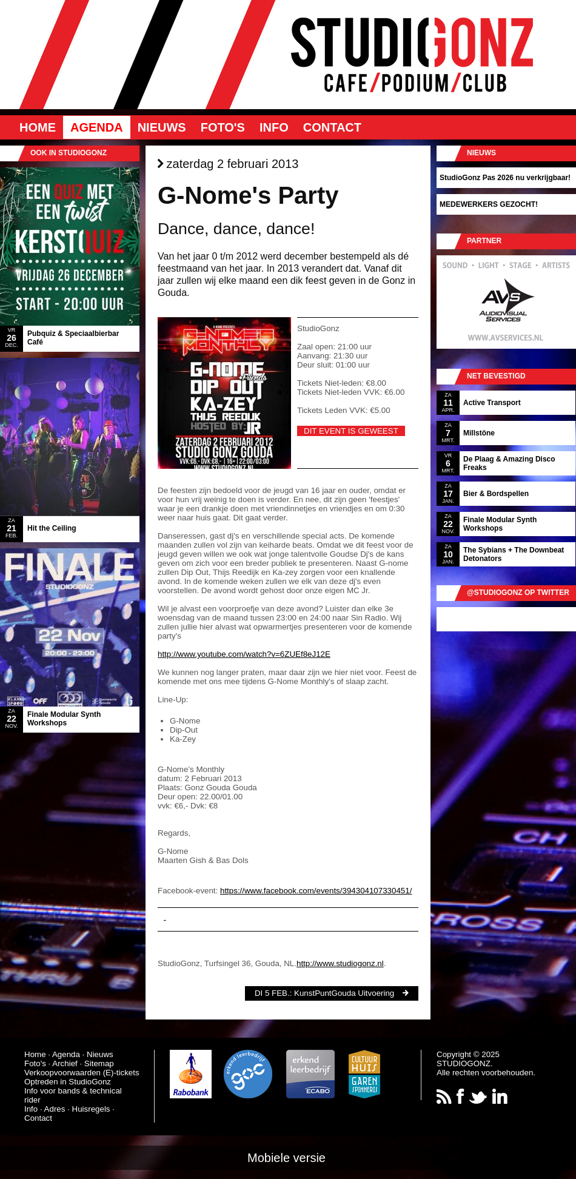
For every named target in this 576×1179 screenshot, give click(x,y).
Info (274, 127)
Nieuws (162, 127)
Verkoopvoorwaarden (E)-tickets (81, 1072)
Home (37, 127)
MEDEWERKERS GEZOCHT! (489, 204)
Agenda (96, 127)
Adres (54, 1109)
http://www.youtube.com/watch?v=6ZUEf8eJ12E (244, 654)
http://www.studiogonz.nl (340, 963)
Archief (64, 1063)
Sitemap (99, 1063)
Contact (332, 127)
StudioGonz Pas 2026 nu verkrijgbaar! (505, 177)
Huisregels (91, 1109)
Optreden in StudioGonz (67, 1081)
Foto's (223, 127)
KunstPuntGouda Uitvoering (344, 993)
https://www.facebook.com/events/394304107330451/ (316, 890)
